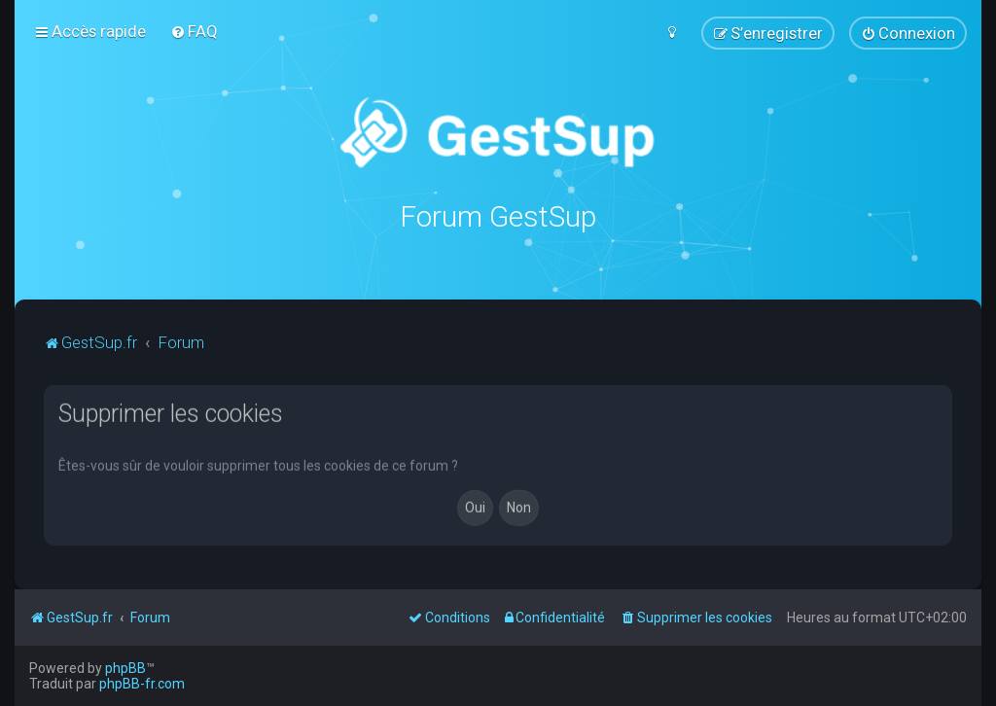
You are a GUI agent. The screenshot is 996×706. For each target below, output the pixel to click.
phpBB (125, 668)
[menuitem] (194, 31)
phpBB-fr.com (142, 683)
